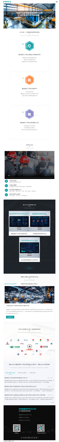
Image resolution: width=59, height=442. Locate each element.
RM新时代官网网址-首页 (9, 441)
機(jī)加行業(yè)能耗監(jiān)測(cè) (29, 284)
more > (52, 402)
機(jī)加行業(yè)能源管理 (11, 284)
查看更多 (29, 268)
